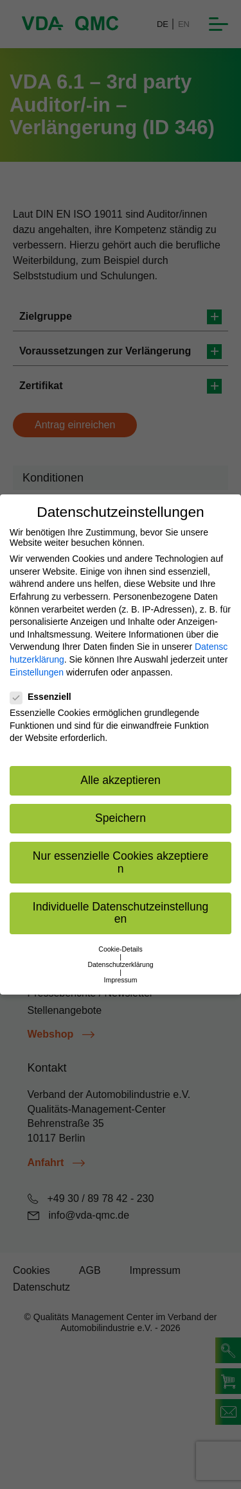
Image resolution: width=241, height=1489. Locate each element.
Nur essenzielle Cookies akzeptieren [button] (120, 862)
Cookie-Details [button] (120, 949)
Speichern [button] (120, 818)
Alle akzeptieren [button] (120, 780)
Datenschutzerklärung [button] (120, 964)
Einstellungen (37, 672)
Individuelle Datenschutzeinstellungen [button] (120, 913)
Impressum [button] (121, 980)
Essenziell (45, 697)
